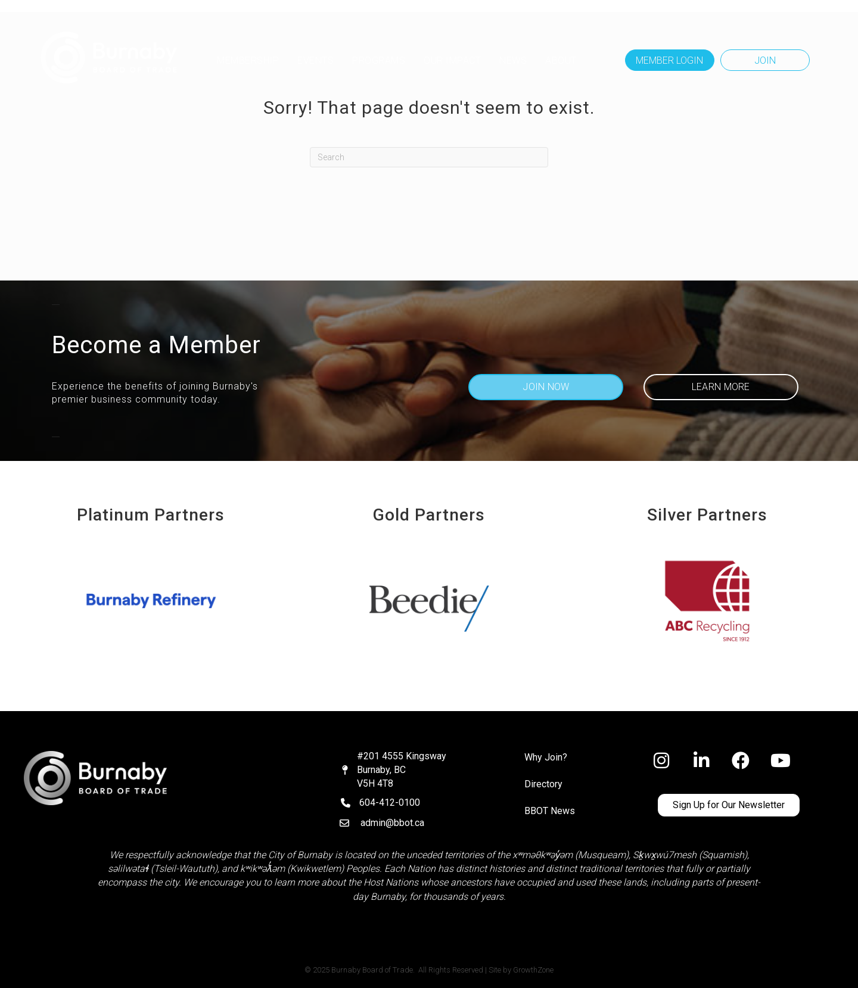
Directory (543, 784)
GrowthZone (533, 969)
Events (315, 60)
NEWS (513, 60)
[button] (669, 60)
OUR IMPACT (452, 60)
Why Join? (545, 757)
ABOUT (561, 60)
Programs (378, 60)
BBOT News (549, 810)
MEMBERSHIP (248, 60)
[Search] (429, 157)
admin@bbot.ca (392, 822)
